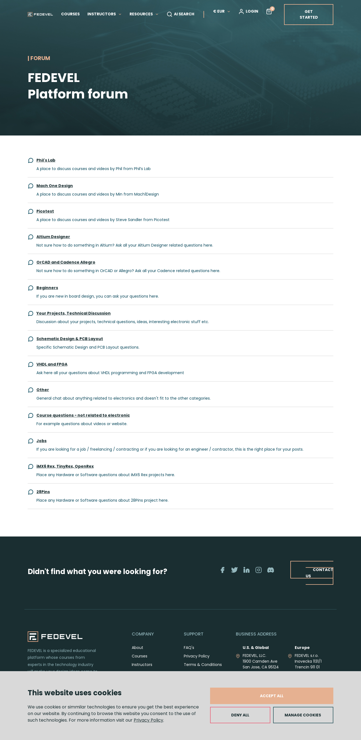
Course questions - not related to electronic (83, 415)
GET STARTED (309, 14)
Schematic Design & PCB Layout (69, 338)
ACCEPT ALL (271, 696)
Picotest (45, 211)
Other (42, 389)
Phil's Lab (45, 160)
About (137, 647)
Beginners (47, 287)
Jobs (41, 441)
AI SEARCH (180, 14)
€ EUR (222, 11)
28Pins (43, 492)
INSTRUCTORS (104, 14)
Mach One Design (54, 185)
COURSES (70, 14)
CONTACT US (319, 573)
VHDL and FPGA (51, 364)
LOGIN (248, 12)
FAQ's (189, 647)
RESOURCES (144, 14)
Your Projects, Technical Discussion (73, 313)
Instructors (142, 664)
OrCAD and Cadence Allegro (65, 262)
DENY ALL (240, 715)
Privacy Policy (148, 720)
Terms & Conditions (203, 664)
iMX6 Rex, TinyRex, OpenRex (65, 466)
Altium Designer (53, 236)
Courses (139, 656)
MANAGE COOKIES (303, 715)
